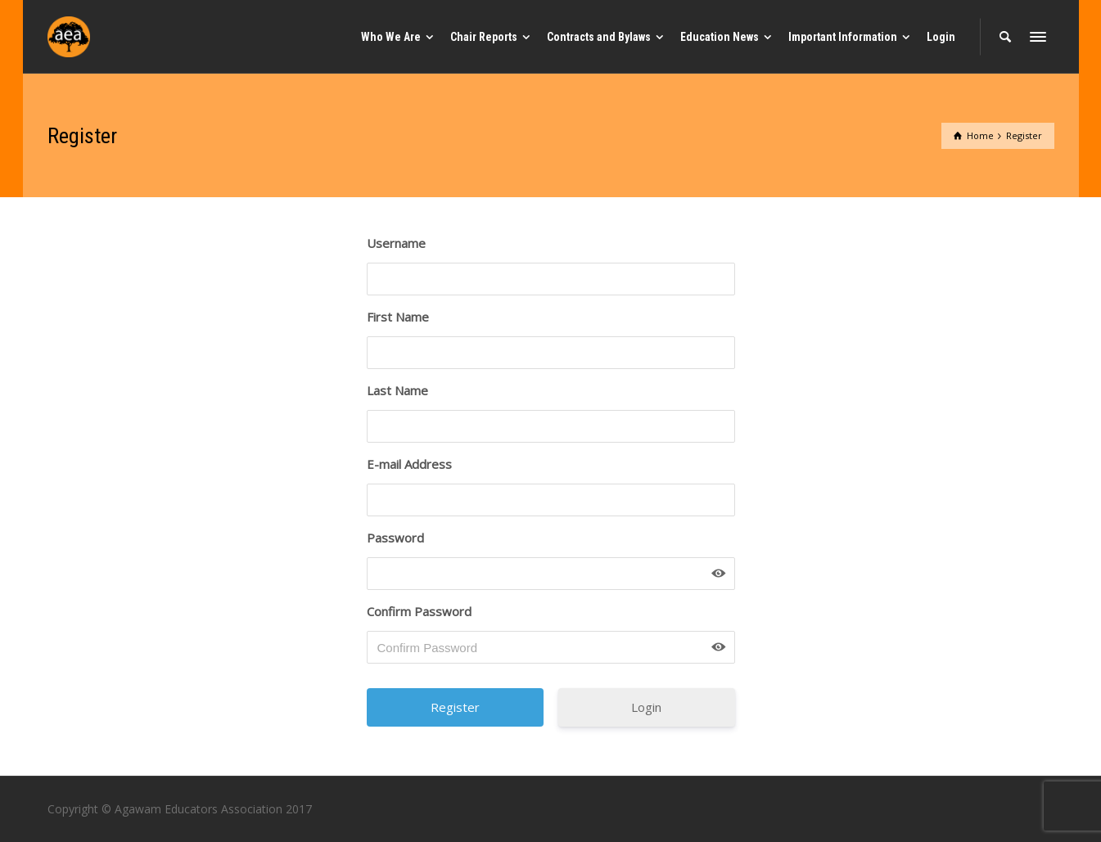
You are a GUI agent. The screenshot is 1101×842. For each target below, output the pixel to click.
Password (395, 537)
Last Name (397, 390)
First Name (398, 316)
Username (396, 243)
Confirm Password (419, 611)
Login (646, 707)
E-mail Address (409, 464)
